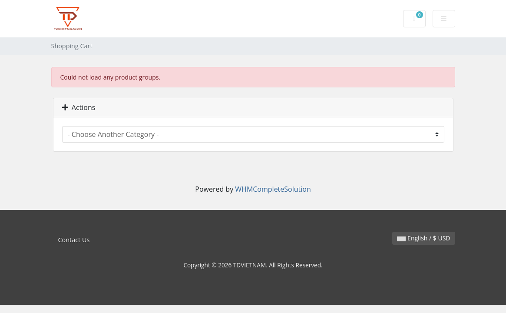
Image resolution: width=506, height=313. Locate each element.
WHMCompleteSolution (273, 189)
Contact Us (74, 240)
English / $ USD (423, 238)
